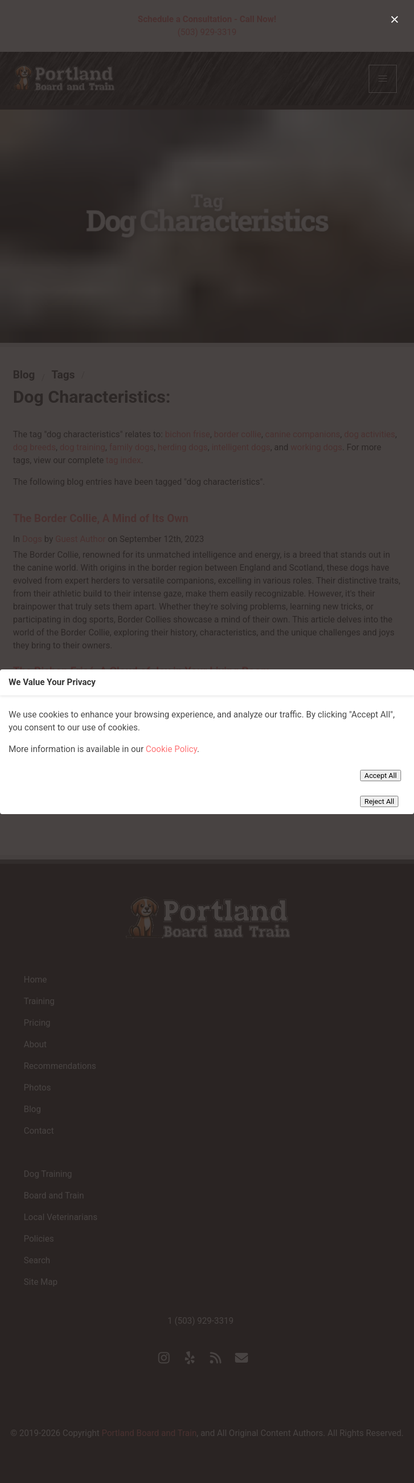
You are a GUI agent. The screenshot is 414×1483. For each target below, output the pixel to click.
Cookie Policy (171, 749)
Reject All (379, 801)
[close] (394, 19)
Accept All (380, 775)
